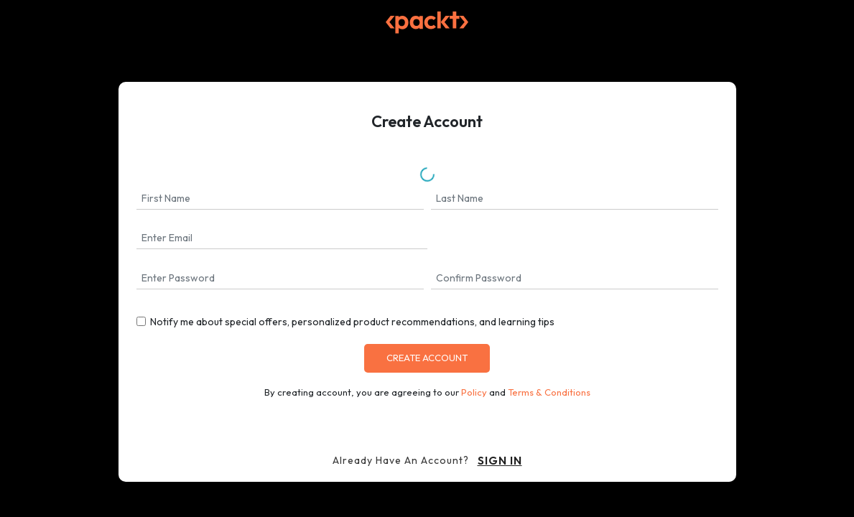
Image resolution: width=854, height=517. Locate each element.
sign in (500, 460)
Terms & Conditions (549, 392)
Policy (474, 392)
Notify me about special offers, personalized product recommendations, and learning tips (352, 321)
